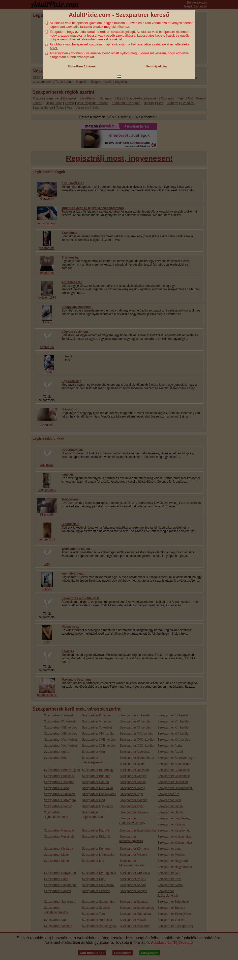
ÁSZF (54, 48)
